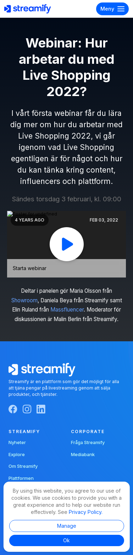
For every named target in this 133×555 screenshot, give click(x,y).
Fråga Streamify (88, 442)
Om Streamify (23, 466)
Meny (112, 9)
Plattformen (21, 478)
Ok (66, 540)
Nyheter (17, 442)
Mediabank (83, 454)
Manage (66, 526)
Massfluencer (67, 309)
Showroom (24, 300)
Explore (17, 454)
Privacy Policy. (85, 512)
